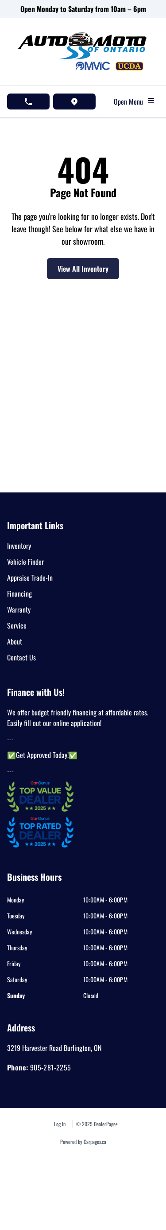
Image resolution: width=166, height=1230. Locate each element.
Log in (60, 1124)
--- (10, 739)
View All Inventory (83, 268)
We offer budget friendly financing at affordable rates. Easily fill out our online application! (77, 717)
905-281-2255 (50, 1067)
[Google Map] (83, 403)
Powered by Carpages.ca (83, 1141)
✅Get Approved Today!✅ (42, 755)
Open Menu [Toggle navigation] (134, 101)
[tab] (34, 881)
